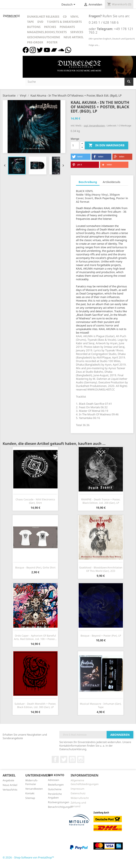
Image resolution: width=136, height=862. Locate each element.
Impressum (77, 788)
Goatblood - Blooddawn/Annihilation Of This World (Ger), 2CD (100, 569)
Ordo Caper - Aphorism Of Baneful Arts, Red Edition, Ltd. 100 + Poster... (35, 637)
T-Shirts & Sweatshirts (64, 22)
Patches (50, 27)
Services (76, 32)
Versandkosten (34, 788)
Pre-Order (35, 42)
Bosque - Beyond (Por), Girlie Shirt (35, 567)
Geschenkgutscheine (43, 37)
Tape (30, 22)
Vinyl (74, 16)
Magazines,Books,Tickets (47, 32)
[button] (80, 157)
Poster (52, 42)
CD (65, 16)
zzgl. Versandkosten (94, 125)
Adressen (53, 780)
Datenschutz (78, 793)
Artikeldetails (111, 182)
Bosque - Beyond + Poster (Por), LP (101, 635)
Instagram (80, 759)
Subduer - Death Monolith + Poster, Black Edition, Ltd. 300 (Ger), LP (35, 705)
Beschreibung (88, 182)
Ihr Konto (56, 775)
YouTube (72, 759)
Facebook (55, 759)
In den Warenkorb (106, 145)
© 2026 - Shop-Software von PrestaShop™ (28, 857)
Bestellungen (56, 784)
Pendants (67, 27)
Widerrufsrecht (80, 798)
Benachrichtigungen (60, 806)
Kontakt (29, 793)
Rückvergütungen (58, 802)
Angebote (8, 780)
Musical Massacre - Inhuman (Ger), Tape (100, 705)
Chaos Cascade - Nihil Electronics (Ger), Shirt (35, 501)
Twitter (63, 759)
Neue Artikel (74, 37)
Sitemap (30, 798)
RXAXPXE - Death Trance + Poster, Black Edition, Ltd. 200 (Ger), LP (100, 501)
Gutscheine (54, 789)
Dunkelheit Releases (43, 16)
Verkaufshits (10, 789)
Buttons (34, 27)
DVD (40, 22)
